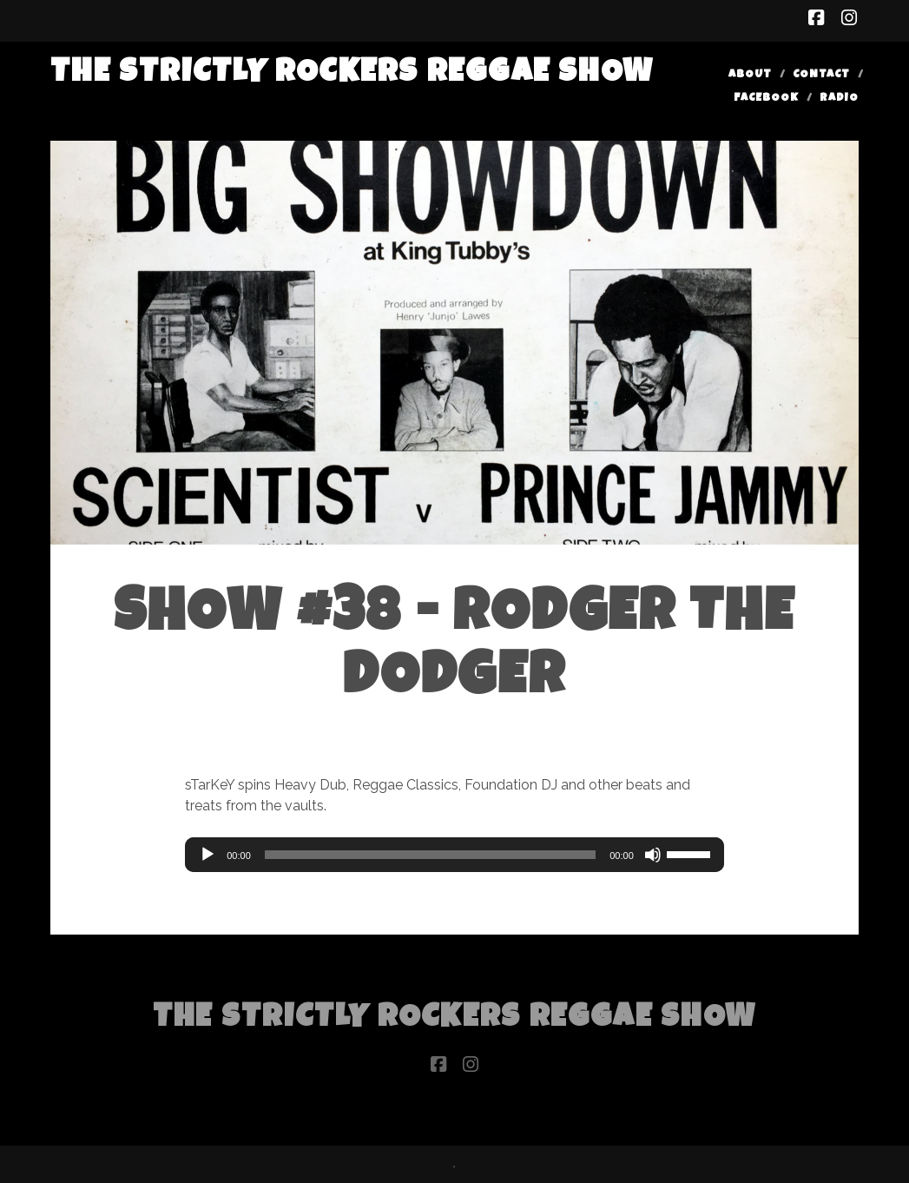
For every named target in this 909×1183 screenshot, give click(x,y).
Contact (821, 75)
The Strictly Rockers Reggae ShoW (352, 74)
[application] (454, 854)
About (750, 75)
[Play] (207, 854)
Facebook (766, 98)
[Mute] (653, 854)
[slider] (430, 854)
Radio (839, 98)
